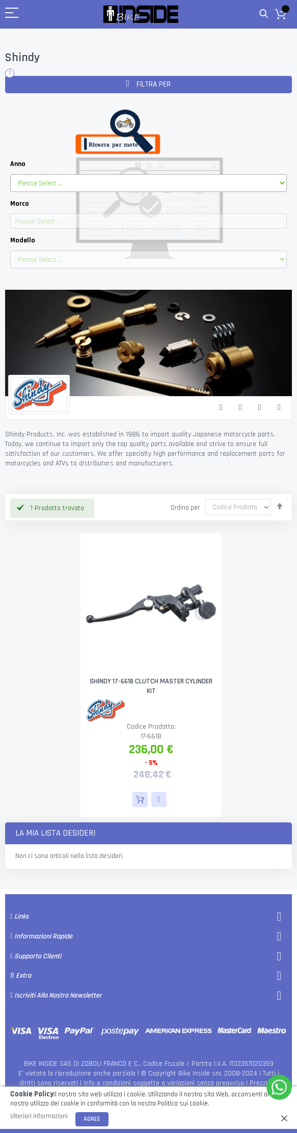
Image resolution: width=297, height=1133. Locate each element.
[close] (284, 1118)
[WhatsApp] (279, 1087)
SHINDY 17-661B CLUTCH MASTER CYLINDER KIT (151, 686)
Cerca (264, 14)
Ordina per (185, 507)
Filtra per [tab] (152, 84)
